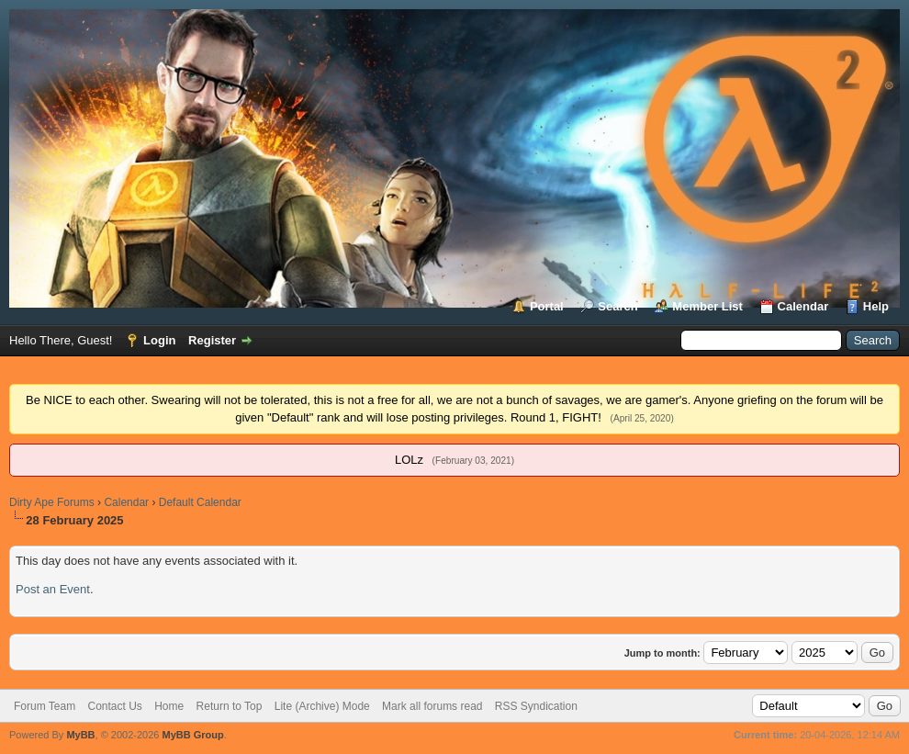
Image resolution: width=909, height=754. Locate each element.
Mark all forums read (432, 706)
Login (159, 340)
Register (212, 340)
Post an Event (53, 589)
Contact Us (114, 706)
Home (169, 706)
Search (617, 306)
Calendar (803, 306)
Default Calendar (200, 502)
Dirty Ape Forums (52, 502)
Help (876, 306)
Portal (547, 306)
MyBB (80, 734)
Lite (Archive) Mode (322, 706)
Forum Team (44, 706)
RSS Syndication (536, 706)
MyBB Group (192, 734)
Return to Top (229, 706)
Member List (707, 306)
